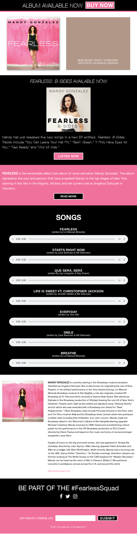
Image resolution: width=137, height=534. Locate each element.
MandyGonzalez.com (59, 471)
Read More (68, 196)
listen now (68, 156)
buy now (100, 5)
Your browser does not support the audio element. (68, 239)
